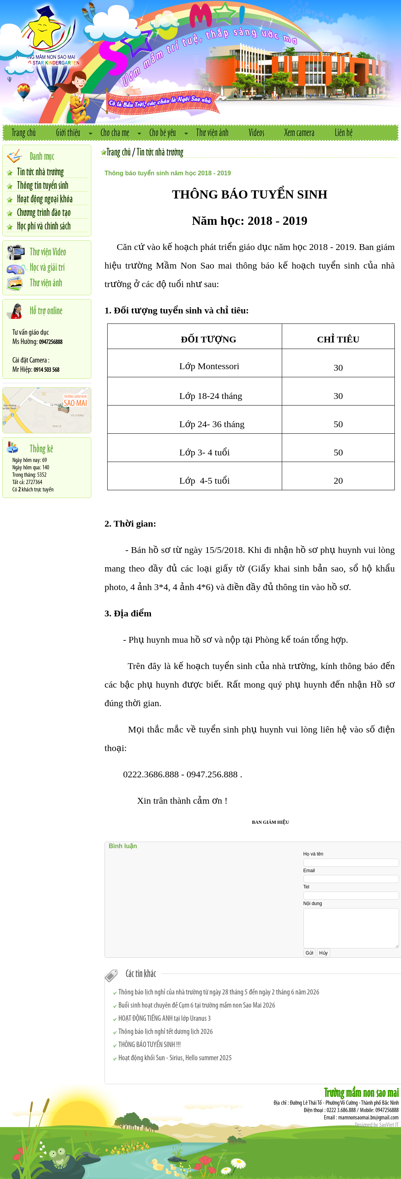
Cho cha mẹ (115, 132)
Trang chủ (24, 132)
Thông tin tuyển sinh (43, 184)
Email (309, 870)
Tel (306, 887)
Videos (256, 132)
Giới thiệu (68, 132)
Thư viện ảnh (212, 132)
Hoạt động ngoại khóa (45, 198)
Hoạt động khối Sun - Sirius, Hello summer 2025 (175, 1058)
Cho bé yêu (162, 132)
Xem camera (299, 132)
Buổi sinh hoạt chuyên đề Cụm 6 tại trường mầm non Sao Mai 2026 (196, 1006)
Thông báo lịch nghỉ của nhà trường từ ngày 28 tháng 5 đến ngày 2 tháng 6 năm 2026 (218, 992)
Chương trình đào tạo (44, 211)
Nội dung (312, 903)
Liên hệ (344, 132)
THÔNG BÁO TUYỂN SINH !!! (149, 1045)
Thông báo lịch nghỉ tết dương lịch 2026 (165, 1032)
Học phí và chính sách (44, 225)
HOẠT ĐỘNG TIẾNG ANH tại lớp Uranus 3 (164, 1019)
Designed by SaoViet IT (377, 1125)
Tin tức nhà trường (40, 171)
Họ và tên (313, 854)
